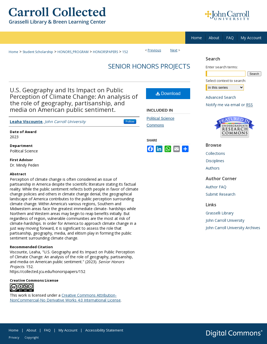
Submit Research (220, 194)
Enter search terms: (222, 66)
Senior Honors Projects (149, 66)
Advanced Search (221, 97)
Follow (130, 121)
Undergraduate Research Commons (234, 127)
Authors (213, 168)
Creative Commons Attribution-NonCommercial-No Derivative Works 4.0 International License (65, 298)
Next (173, 50)
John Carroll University (225, 220)
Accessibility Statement (104, 330)
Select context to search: (226, 80)
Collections (215, 153)
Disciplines (215, 160)
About (31, 330)
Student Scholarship (38, 52)
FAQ (47, 330)
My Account (68, 330)
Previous (154, 50)
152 (125, 52)
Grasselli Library (219, 213)
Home (13, 52)
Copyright (32, 337)
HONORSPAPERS (105, 52)
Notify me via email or (229, 104)
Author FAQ (216, 186)
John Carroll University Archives (233, 227)
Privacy (14, 337)
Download (168, 93)
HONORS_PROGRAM (73, 52)
